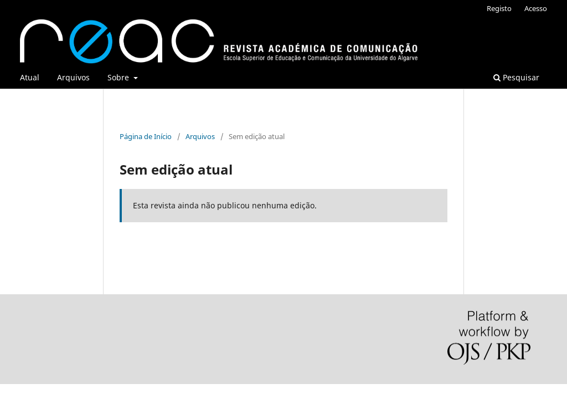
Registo (499, 8)
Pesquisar (516, 77)
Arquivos (73, 77)
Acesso (535, 8)
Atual (29, 77)
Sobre (119, 77)
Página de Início (146, 136)
